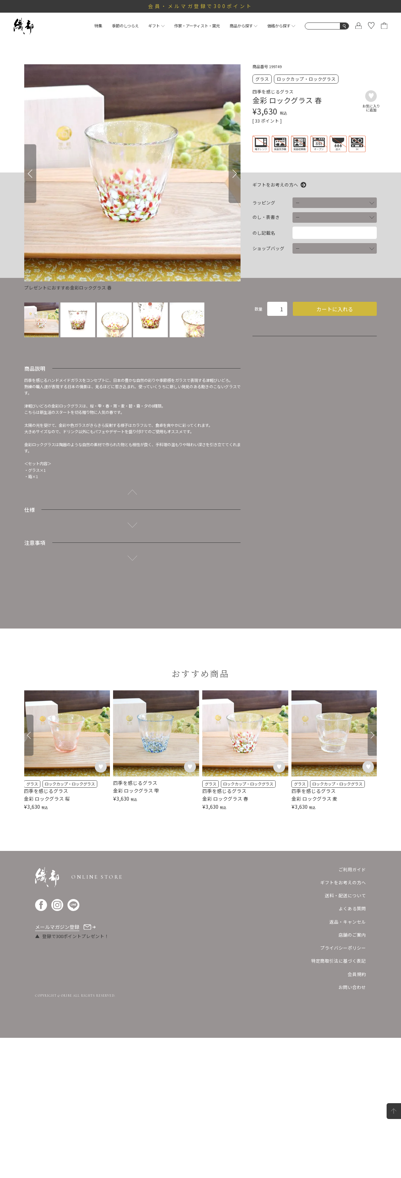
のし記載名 (263, 232)
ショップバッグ (268, 248)
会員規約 (357, 1114)
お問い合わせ (352, 1127)
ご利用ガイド (352, 1009)
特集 (98, 25)
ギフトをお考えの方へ (275, 185)
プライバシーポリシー (343, 1088)
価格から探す (281, 25)
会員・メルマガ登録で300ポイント (200, 5)
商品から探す (244, 25)
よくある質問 (352, 1048)
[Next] (235, 173)
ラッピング (263, 202)
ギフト (156, 25)
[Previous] (30, 173)
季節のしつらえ (125, 25)
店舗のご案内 (352, 1075)
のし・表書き (266, 217)
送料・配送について (345, 1035)
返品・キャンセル (347, 1061)
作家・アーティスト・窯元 (197, 25)
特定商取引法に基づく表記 (338, 1101)
